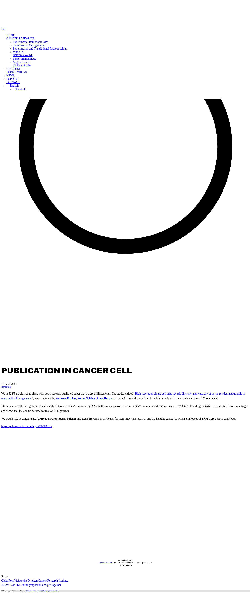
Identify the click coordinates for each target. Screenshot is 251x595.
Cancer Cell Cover (106, 563)
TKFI (21, 591)
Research (6, 386)
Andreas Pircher (66, 398)
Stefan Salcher (87, 398)
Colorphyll (30, 591)
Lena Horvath (105, 398)
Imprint (39, 591)
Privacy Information (51, 591)
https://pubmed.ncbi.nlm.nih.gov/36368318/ (26, 426)
